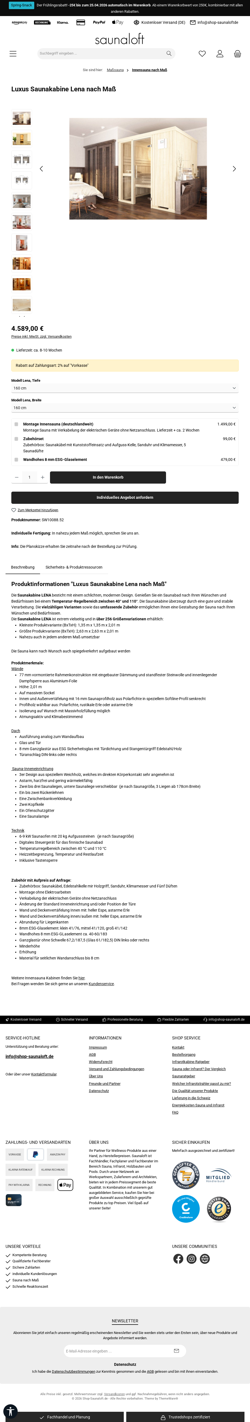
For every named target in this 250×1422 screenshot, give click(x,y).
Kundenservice (101, 984)
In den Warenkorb (108, 477)
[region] (125, 213)
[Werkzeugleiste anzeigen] (10, 1411)
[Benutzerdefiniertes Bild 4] (219, 1209)
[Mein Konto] (219, 53)
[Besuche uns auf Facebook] (178, 1259)
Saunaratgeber (183, 1076)
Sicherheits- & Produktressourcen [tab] (74, 567)
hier (81, 978)
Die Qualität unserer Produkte (195, 1091)
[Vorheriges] (42, 169)
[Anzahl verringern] (16, 477)
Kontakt (178, 1047)
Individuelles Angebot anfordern (125, 497)
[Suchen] (169, 53)
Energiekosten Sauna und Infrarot (198, 1105)
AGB (92, 1054)
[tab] (23, 567)
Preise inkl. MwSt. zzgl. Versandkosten (41, 336)
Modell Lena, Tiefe (25, 380)
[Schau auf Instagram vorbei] (191, 1259)
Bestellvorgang (183, 1054)
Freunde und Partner (104, 1084)
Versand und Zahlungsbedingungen (116, 1069)
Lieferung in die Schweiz (191, 1098)
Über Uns (96, 1076)
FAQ (175, 1112)
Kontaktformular (43, 1074)
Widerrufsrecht (100, 1062)
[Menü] (13, 53)
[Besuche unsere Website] (205, 1259)
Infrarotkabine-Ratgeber (190, 1062)
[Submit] (176, 1351)
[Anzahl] (30, 477)
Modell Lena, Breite (26, 400)
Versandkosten (114, 1394)
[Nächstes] (234, 169)
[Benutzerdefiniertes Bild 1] (186, 1175)
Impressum (98, 1047)
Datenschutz (99, 1091)
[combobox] (100, 53)
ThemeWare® (168, 1398)
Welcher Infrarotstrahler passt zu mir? (201, 1084)
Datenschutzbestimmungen (73, 1371)
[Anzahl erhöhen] (42, 477)
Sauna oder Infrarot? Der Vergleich (199, 1069)
